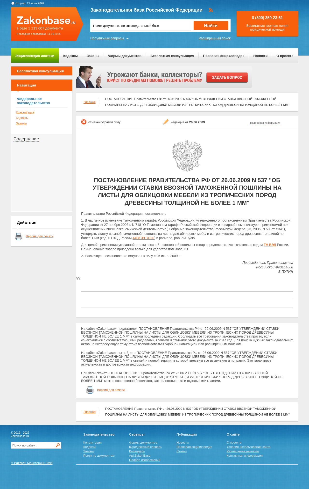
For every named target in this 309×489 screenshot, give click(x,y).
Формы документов (124, 56)
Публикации (186, 434)
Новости (260, 56)
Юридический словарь (145, 447)
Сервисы (136, 434)
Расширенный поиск (215, 38)
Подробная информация (265, 122)
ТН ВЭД (270, 245)
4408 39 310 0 (143, 238)
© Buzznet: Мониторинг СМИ (32, 463)
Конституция (25, 112)
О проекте (284, 56)
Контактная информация (245, 455)
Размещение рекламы (243, 451)
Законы (93, 56)
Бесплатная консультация (172, 56)
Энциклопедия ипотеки (34, 56)
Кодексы (70, 56)
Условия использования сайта (249, 447)
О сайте (233, 434)
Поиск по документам (99, 455)
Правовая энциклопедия (223, 56)
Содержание (26, 139)
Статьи (181, 451)
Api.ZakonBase (139, 455)
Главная (89, 102)
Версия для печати (39, 236)
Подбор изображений (144, 460)
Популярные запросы (107, 38)
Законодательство (98, 434)
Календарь (137, 451)
